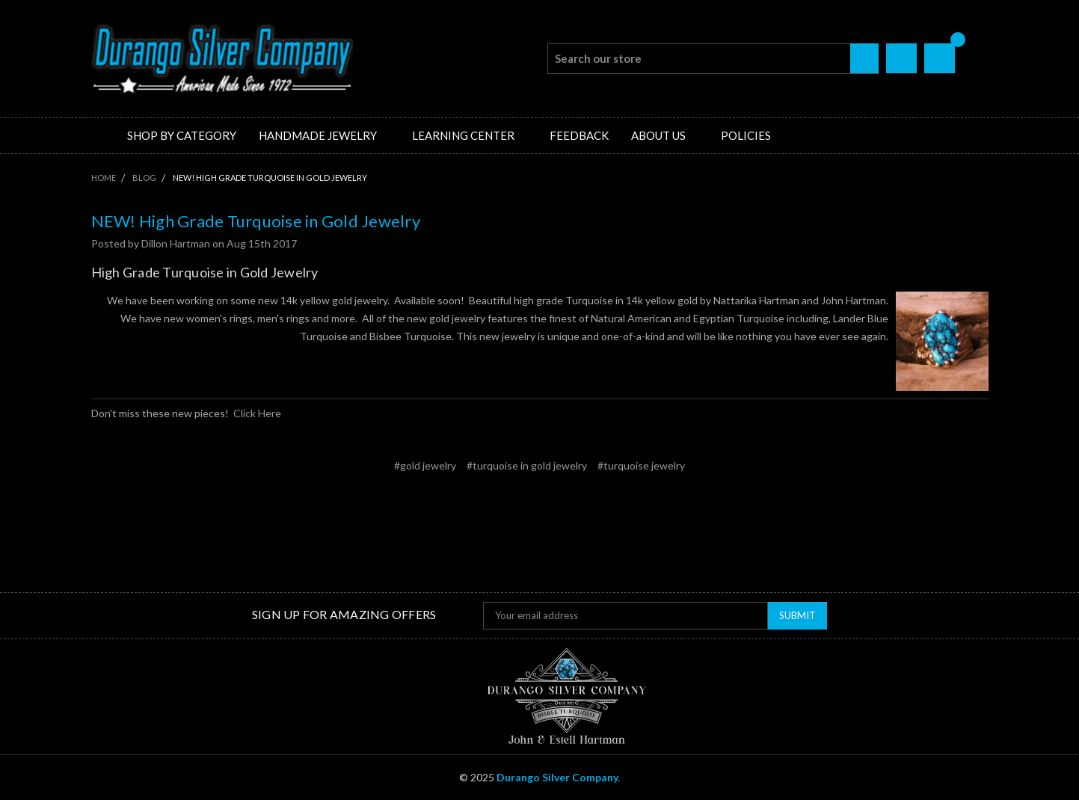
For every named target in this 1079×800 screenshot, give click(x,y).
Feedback (579, 135)
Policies (746, 135)
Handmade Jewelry (324, 135)
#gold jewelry (425, 465)
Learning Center (469, 135)
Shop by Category (181, 135)
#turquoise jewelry (641, 465)
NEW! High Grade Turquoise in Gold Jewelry (255, 221)
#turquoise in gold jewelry (527, 465)
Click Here (257, 413)
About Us (664, 135)
